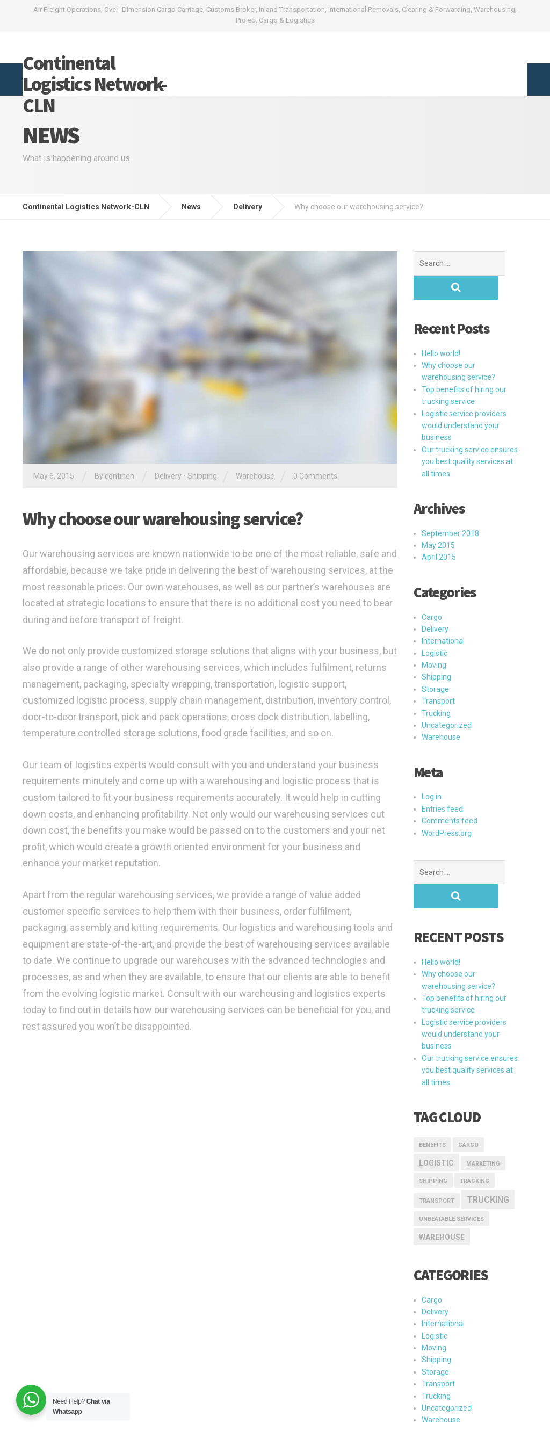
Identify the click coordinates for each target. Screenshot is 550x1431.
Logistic (434, 629)
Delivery (168, 476)
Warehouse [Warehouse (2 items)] (442, 1188)
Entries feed (442, 784)
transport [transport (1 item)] (436, 1152)
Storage (435, 665)
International (443, 616)
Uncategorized (447, 701)
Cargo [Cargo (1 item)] (468, 1096)
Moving (434, 641)
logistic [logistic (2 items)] (436, 1114)
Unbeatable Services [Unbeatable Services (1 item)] (451, 1170)
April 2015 (439, 533)
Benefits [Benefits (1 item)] (432, 1096)
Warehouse (255, 476)
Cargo (432, 593)
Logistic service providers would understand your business (464, 401)
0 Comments (315, 476)
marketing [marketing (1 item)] (483, 1115)
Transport (438, 677)
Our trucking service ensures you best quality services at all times (470, 437)
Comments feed (449, 796)
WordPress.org (447, 809)
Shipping (202, 476)
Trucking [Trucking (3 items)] (488, 1151)
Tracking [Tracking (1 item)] (474, 1132)
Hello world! (441, 329)
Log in (432, 772)
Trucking (436, 689)
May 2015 (438, 521)
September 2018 (450, 509)
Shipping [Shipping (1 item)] (433, 1132)
